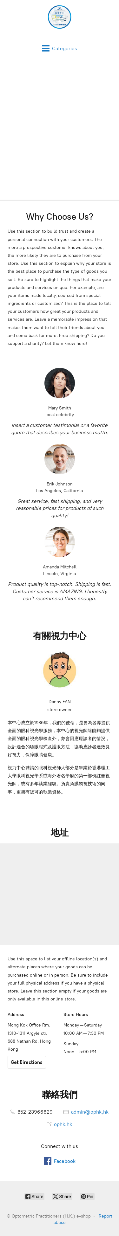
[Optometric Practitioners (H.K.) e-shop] (59, 17)
